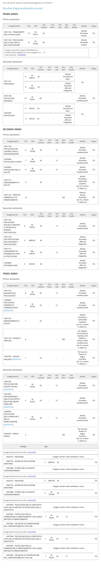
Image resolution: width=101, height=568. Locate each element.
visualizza (21, 55)
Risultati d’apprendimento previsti (23, 8)
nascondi (31, 452)
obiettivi (8, 310)
